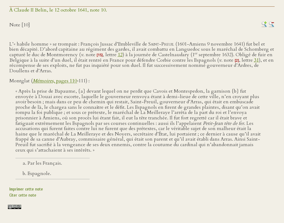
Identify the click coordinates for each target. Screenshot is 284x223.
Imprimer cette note (26, 189)
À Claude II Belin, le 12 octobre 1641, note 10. (58, 10)
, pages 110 (55, 80)
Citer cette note (22, 195)
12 (120, 54)
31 (256, 60)
